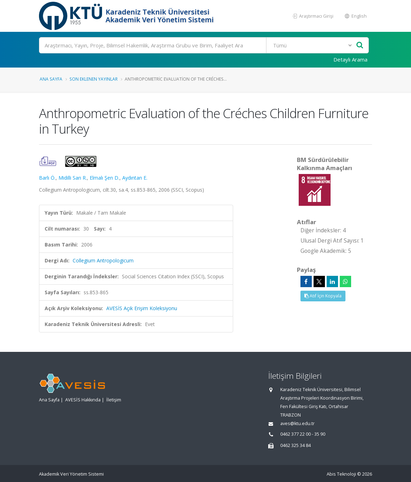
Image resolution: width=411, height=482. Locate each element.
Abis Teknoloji (341, 474)
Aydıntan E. (134, 177)
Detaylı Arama (350, 59)
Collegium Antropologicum (103, 260)
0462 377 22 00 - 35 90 (302, 434)
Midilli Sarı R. (72, 177)
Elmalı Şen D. (104, 177)
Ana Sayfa (51, 79)
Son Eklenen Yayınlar (93, 79)
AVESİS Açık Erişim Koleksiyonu (141, 308)
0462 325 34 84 (295, 445)
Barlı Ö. (47, 177)
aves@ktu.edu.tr (297, 423)
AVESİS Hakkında (83, 400)
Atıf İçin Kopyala (323, 296)
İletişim (113, 400)
